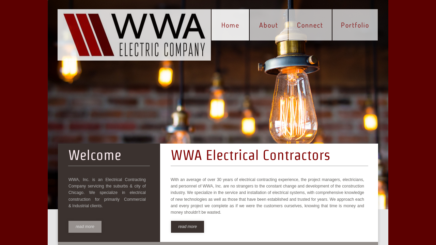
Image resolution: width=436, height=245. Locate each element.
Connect (310, 24)
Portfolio (355, 24)
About (268, 24)
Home (230, 24)
